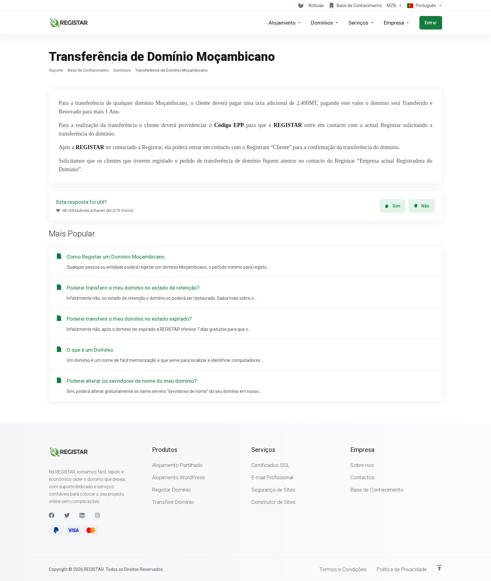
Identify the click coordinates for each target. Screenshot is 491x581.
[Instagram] (97, 515)
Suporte (56, 70)
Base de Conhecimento (88, 70)
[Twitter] (67, 515)
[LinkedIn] (82, 515)
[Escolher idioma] (423, 5)
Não (422, 206)
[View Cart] (301, 5)
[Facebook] (51, 515)
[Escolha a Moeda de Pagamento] (394, 5)
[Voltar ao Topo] (439, 568)
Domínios (122, 70)
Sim (392, 206)
